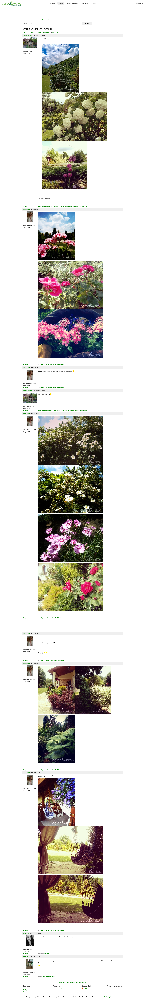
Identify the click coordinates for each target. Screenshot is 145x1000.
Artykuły (52, 3)
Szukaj (87, 23)
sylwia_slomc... (28, 35)
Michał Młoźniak (112, 988)
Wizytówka (83, 206)
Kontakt (25, 992)
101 (53, 33)
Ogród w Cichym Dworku (55, 19)
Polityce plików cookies (111, 997)
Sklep (94, 3)
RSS (84, 988)
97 (45, 33)
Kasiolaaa (26, 933)
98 (47, 33)
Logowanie (139, 3)
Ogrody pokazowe (72, 3)
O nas (25, 988)
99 (48, 33)
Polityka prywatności (29, 990)
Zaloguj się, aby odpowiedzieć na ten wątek (72, 982)
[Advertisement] (72, 12)
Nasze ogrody (41, 19)
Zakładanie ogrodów (59, 988)
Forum (61, 3)
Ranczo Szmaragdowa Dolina (69, 206)
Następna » (58, 33)
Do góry (25, 206)
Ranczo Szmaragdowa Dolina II (48, 206)
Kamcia (25, 956)
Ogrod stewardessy (49, 976)
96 (43, 33)
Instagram (85, 3)
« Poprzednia (27, 33)
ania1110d (26, 209)
